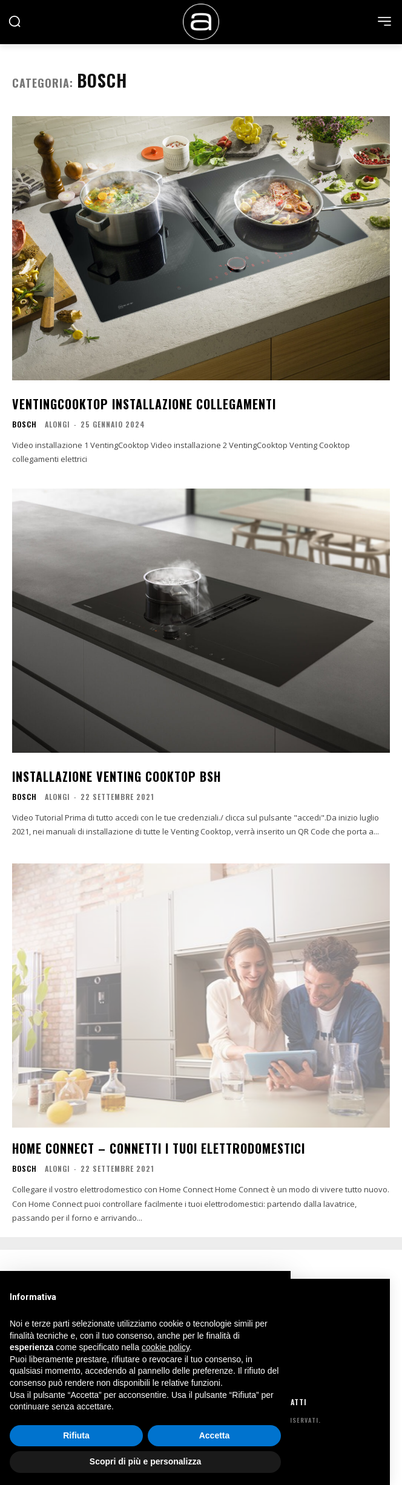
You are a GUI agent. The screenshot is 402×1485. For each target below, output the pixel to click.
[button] (14, 21)
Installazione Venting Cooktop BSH (116, 776)
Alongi (57, 424)
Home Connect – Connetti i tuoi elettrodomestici (158, 1148)
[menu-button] (384, 21)
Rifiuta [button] (76, 1435)
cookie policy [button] (165, 1347)
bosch (24, 424)
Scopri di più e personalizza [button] (145, 1461)
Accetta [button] (214, 1435)
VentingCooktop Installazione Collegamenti (144, 404)
